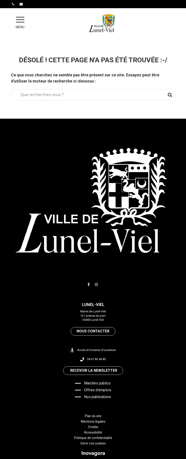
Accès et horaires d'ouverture (93, 350)
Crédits (93, 427)
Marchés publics (97, 383)
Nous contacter (93, 331)
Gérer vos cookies (93, 443)
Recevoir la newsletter (93, 370)
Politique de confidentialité (93, 438)
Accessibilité (93, 432)
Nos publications (97, 397)
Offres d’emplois (97, 390)
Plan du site (93, 416)
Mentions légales (93, 421)
